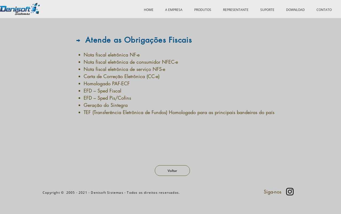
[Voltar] (172, 170)
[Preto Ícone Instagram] (290, 192)
